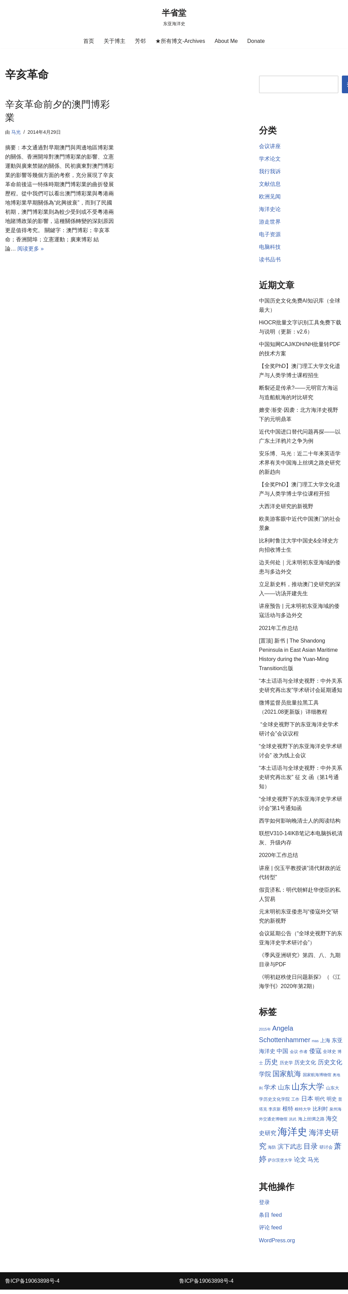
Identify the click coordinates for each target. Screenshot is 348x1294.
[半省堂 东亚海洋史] (174, 17)
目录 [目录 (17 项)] (310, 1150)
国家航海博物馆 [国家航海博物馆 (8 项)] (317, 1079)
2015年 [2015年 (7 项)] (265, 1033)
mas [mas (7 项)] (315, 1044)
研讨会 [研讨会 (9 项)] (326, 1151)
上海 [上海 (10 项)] (325, 1044)
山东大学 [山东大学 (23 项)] (308, 1090)
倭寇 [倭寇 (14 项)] (315, 1054)
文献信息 (270, 184)
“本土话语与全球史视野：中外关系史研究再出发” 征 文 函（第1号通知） (300, 780)
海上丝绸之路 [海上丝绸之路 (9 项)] (311, 1122)
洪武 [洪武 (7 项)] (292, 1123)
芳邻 (140, 41)
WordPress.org (277, 1244)
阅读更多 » (30, 249)
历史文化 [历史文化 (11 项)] (305, 1066)
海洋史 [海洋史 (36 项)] (292, 1135)
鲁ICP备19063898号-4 (32, 1285)
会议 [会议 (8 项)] (294, 1055)
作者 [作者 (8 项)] (303, 1055)
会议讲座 (270, 146)
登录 (264, 1207)
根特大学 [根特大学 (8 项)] (303, 1113)
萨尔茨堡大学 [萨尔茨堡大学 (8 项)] (280, 1164)
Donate (256, 41)
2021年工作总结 (278, 630)
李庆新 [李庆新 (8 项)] (274, 1113)
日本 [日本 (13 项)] (307, 1102)
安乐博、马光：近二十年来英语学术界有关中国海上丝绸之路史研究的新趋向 (300, 464)
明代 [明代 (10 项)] (320, 1103)
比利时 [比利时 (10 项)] (320, 1113)
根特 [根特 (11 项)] (287, 1113)
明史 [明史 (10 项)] (332, 1103)
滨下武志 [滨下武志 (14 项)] (290, 1150)
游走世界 (270, 222)
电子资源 (270, 235)
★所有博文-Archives (180, 41)
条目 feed (270, 1219)
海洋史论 (270, 209)
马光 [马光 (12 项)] (313, 1164)
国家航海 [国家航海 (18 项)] (287, 1078)
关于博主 (114, 41)
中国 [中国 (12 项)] (282, 1055)
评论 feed (270, 1232)
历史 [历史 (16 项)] (271, 1065)
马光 (16, 132)
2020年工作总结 (278, 858)
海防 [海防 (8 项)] (272, 1151)
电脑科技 (270, 247)
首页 (88, 41)
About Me (226, 41)
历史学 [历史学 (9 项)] (286, 1066)
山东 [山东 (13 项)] (284, 1091)
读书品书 (270, 260)
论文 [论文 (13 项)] (300, 1163)
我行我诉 (270, 171)
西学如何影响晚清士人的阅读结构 (300, 824)
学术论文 (270, 159)
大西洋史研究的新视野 (286, 508)
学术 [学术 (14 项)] (270, 1091)
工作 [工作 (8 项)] (295, 1103)
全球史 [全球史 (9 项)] (329, 1055)
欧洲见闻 (270, 197)
